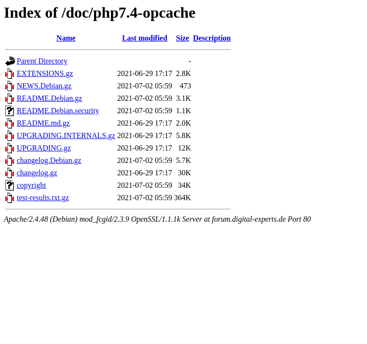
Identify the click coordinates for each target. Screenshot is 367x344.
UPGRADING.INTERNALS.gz (66, 135)
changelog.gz (37, 173)
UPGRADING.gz (44, 148)
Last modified (144, 38)
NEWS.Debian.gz (44, 86)
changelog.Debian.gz (49, 160)
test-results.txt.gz (43, 198)
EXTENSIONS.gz (45, 73)
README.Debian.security (58, 111)
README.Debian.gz (49, 98)
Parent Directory (42, 61)
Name (66, 38)
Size (182, 38)
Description (212, 38)
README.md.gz (43, 123)
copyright (31, 185)
